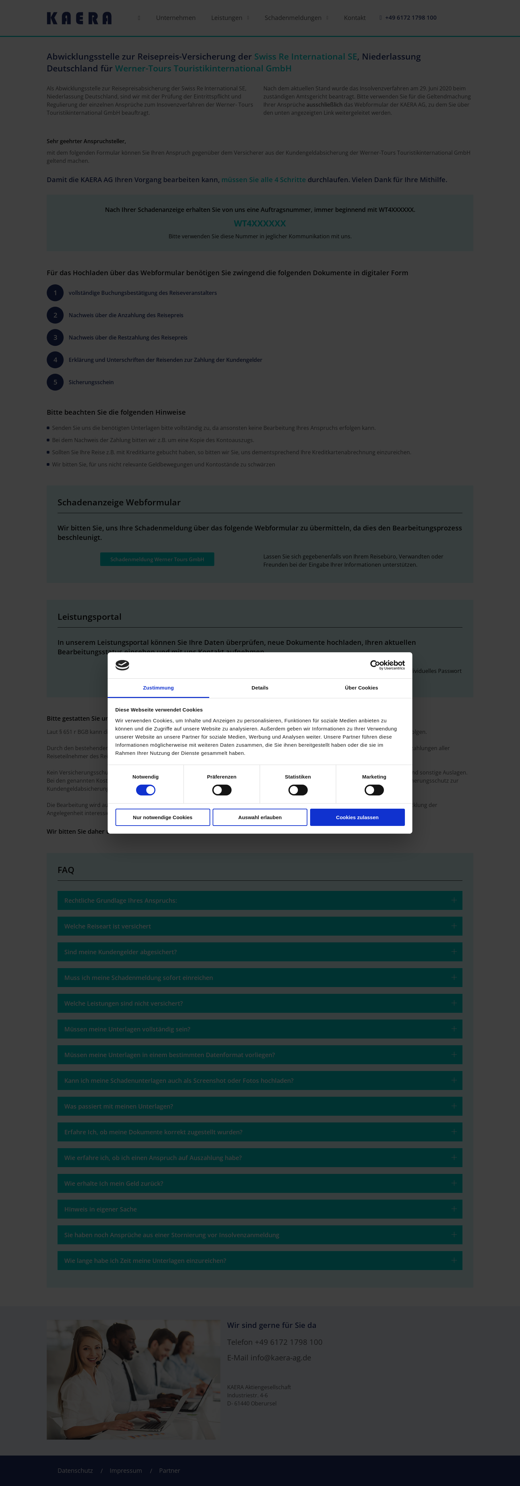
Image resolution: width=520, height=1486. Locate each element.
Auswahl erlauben (260, 817)
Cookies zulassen (357, 817)
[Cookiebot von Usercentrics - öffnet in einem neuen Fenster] (375, 665)
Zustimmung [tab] (158, 688)
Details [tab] (260, 688)
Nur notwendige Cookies (163, 817)
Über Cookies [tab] (361, 688)
